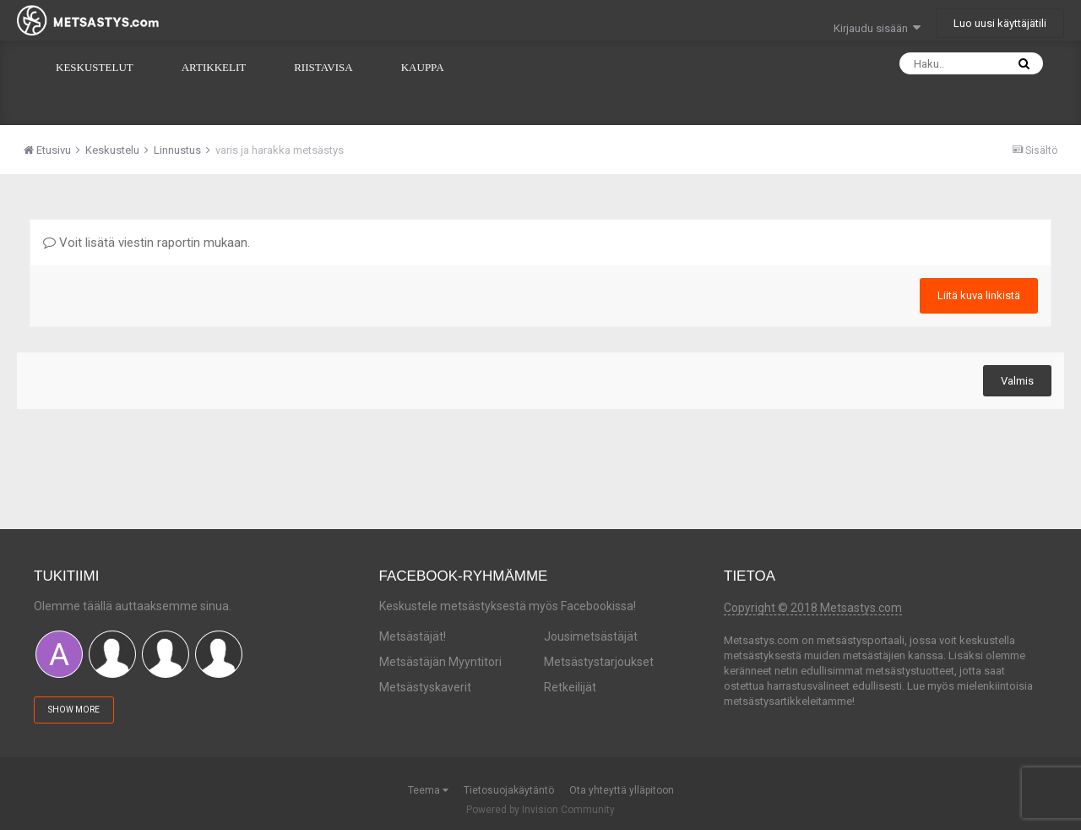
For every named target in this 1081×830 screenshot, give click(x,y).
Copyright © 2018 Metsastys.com (813, 607)
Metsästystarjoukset (599, 662)
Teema (428, 790)
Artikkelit (214, 67)
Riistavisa (323, 67)
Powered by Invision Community (540, 810)
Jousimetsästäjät (591, 636)
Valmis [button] (1017, 380)
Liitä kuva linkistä (978, 295)
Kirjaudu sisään (877, 28)
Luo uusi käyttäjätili (999, 23)
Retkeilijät (570, 687)
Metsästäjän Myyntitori (440, 662)
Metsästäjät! (412, 636)
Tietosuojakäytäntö (509, 790)
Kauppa (422, 67)
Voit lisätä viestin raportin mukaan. (146, 242)
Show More (74, 709)
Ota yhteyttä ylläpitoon (621, 790)
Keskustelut (94, 67)
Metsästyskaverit (425, 687)
